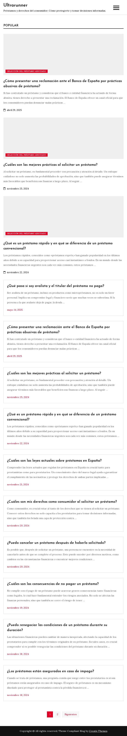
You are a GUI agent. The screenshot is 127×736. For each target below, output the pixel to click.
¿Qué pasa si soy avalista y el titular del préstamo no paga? (55, 286)
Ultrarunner (15, 5)
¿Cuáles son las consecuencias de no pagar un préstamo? (53, 584)
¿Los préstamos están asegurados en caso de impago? (50, 671)
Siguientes (71, 714)
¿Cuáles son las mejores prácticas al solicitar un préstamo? (50, 165)
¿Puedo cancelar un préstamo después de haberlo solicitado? (56, 543)
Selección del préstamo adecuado (26, 71)
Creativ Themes (98, 731)
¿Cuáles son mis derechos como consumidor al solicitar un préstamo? (62, 502)
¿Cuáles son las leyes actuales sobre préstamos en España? (54, 460)
